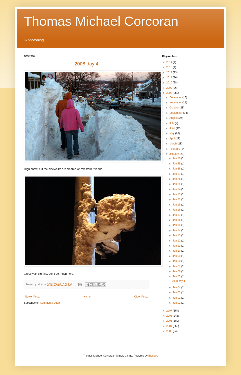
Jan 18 (177, 209)
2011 (169, 77)
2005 (169, 320)
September (176, 112)
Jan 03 (177, 292)
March (173, 143)
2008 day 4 (178, 281)
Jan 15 (177, 225)
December (175, 97)
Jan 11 (177, 245)
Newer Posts (32, 296)
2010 (169, 82)
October (174, 107)
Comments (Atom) (50, 302)
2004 (169, 326)
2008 (169, 92)
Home (87, 296)
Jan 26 (177, 178)
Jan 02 (177, 297)
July (172, 123)
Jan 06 (177, 271)
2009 (169, 87)
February (175, 148)
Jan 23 (177, 194)
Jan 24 (177, 189)
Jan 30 (177, 158)
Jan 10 (177, 250)
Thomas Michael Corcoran (101, 21)
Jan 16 (177, 220)
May (172, 133)
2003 (169, 331)
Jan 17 (177, 214)
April (172, 138)
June (172, 128)
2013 (169, 67)
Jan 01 (177, 302)
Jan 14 (177, 230)
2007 (169, 310)
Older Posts (141, 296)
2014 (169, 62)
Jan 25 (177, 184)
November (175, 102)
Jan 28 (177, 168)
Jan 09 (177, 256)
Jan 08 (177, 261)
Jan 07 (177, 266)
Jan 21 (177, 199)
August (173, 117)
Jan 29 (177, 163)
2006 (169, 315)
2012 (169, 72)
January (174, 153)
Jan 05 (177, 276)
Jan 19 (177, 204)
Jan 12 (177, 240)
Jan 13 (177, 235)
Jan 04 (177, 287)
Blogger (152, 355)
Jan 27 (177, 173)
